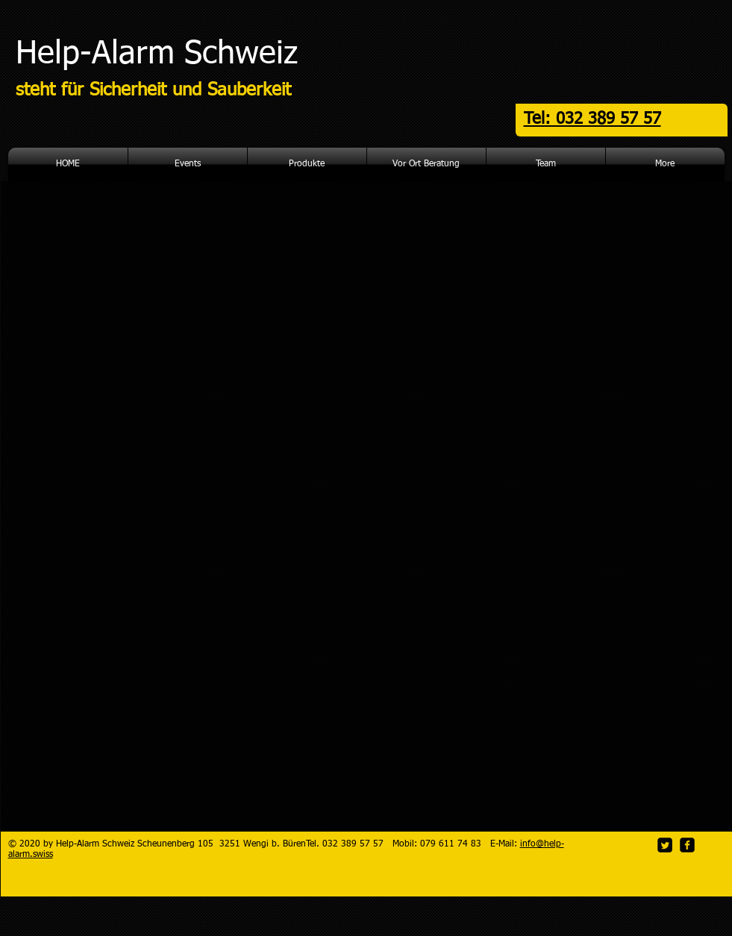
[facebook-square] (687, 845)
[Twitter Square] (664, 845)
